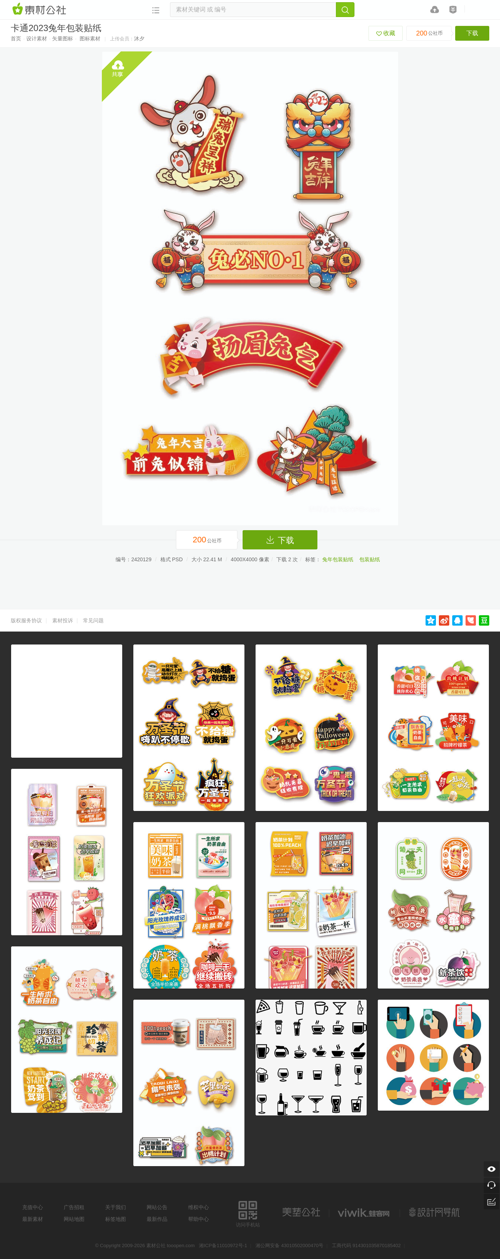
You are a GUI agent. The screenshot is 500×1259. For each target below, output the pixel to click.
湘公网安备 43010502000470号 (289, 1245)
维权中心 (198, 1207)
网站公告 (157, 1207)
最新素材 (32, 1219)
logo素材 (364, 1212)
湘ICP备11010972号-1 (223, 1245)
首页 (16, 38)
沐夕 (139, 38)
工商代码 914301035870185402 (366, 1245)
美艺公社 (301, 1212)
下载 (472, 33)
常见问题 (93, 620)
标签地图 (115, 1219)
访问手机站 (248, 1213)
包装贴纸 (369, 559)
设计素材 (36, 38)
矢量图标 (62, 38)
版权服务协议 (26, 620)
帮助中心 (198, 1219)
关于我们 (115, 1207)
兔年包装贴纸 (337, 559)
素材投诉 (62, 620)
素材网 (40, 9)
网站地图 (74, 1219)
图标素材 (90, 38)
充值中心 (32, 1207)
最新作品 (157, 1219)
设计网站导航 (435, 1212)
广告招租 (74, 1207)
